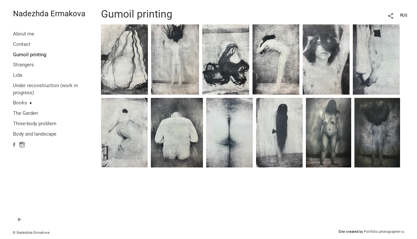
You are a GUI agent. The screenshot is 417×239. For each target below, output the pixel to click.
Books (20, 103)
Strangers (23, 65)
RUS (403, 15)
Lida (17, 75)
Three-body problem (34, 123)
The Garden (25, 113)
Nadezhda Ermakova (49, 13)
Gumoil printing (29, 55)
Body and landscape (34, 134)
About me (23, 34)
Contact (21, 44)
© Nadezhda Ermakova (31, 233)
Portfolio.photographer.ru (384, 232)
